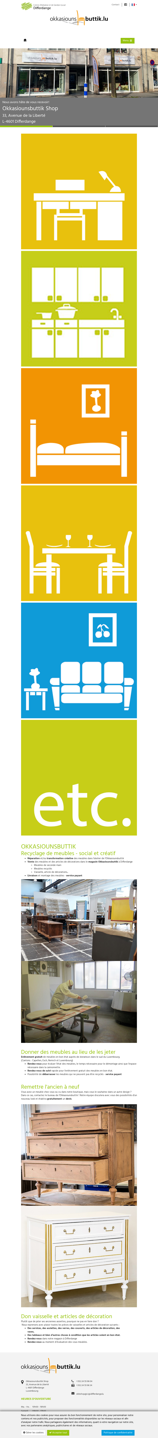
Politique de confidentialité (118, 1433)
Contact (115, 5)
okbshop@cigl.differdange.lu (90, 1394)
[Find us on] (125, 5)
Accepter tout (58, 1433)
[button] (8, 87)
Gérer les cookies (33, 1433)
